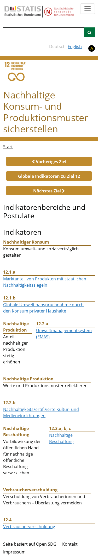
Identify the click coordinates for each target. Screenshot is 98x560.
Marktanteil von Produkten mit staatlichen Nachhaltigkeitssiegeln (44, 282)
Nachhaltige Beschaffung (61, 438)
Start (8, 147)
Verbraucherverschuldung (29, 526)
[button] (49, 161)
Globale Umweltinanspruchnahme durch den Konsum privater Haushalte (43, 308)
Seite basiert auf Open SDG (29, 544)
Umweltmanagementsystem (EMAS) (64, 334)
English (75, 46)
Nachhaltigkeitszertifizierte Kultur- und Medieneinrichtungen (41, 412)
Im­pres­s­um (14, 552)
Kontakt (70, 544)
